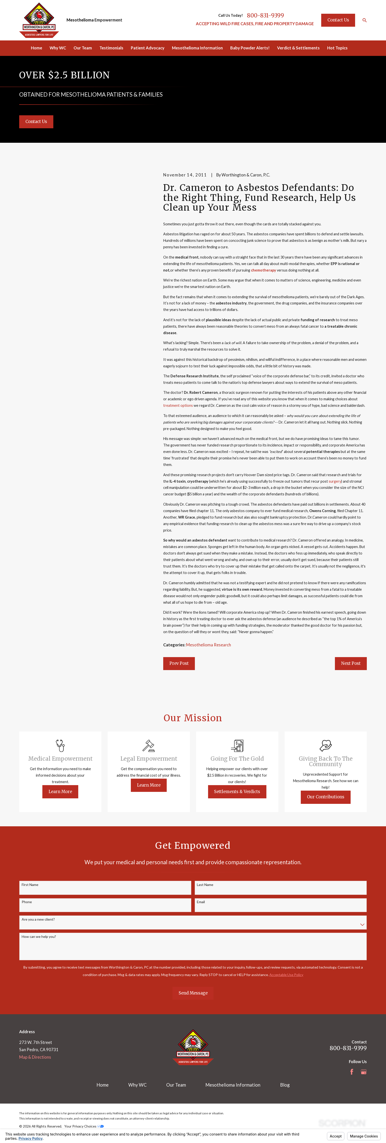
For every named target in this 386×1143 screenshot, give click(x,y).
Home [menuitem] (36, 47)
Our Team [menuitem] (83, 47)
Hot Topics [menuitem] (337, 47)
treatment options (178, 405)
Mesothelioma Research (208, 644)
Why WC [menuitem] (58, 47)
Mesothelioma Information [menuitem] (197, 47)
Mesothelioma (80, 19)
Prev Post (179, 663)
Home (102, 1085)
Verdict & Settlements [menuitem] (298, 47)
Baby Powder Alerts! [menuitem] (250, 47)
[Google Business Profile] (364, 1072)
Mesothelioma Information (232, 1085)
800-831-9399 (265, 15)
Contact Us (338, 20)
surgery (335, 481)
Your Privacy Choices (84, 1126)
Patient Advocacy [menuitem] (147, 47)
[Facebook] (352, 1072)
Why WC (137, 1085)
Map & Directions (35, 1057)
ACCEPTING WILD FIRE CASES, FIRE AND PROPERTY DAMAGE (255, 23)
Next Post (351, 663)
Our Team (176, 1085)
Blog (285, 1085)
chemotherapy (263, 270)
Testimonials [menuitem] (111, 47)
